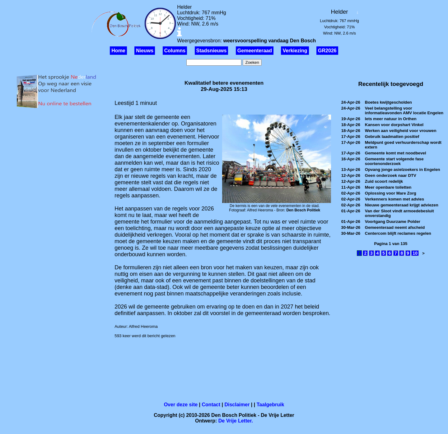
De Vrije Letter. (235, 420)
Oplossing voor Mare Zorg (390, 193)
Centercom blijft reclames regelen (398, 233)
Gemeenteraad (254, 50)
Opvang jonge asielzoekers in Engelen (402, 169)
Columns (174, 50)
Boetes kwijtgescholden (388, 102)
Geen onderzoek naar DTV (390, 175)
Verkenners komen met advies (394, 199)
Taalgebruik (270, 404)
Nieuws (144, 50)
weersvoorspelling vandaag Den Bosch (269, 40)
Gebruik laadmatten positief (392, 136)
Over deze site (181, 404)
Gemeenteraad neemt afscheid (395, 227)
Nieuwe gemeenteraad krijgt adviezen (401, 205)
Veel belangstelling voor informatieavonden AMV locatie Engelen (404, 110)
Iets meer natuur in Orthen (391, 118)
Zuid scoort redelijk (384, 181)
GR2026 (327, 50)
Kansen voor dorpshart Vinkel (394, 124)
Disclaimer (237, 404)
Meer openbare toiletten (388, 187)
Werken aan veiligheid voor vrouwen (400, 130)
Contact (211, 404)
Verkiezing (294, 50)
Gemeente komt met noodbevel (395, 153)
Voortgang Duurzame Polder (392, 221)
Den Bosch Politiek (303, 210)
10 (415, 253)
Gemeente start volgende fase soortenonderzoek (394, 161)
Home (118, 50)
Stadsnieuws (211, 50)
